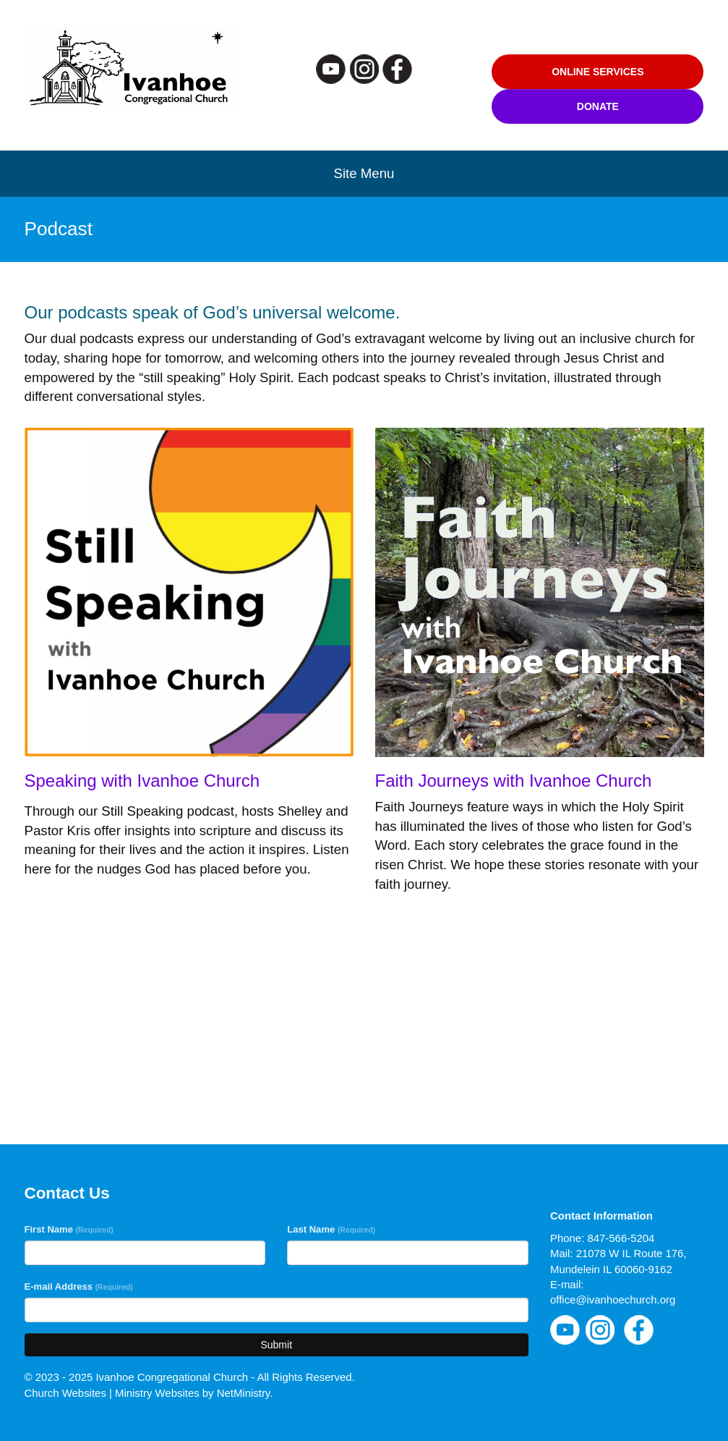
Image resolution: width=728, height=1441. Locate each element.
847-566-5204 (620, 1238)
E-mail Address (79, 1286)
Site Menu (364, 173)
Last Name (331, 1229)
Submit (276, 1345)
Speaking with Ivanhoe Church (142, 780)
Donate (598, 106)
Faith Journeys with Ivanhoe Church (513, 780)
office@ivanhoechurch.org (612, 1299)
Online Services (597, 71)
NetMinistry (243, 1393)
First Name (69, 1229)
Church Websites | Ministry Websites (113, 1393)
